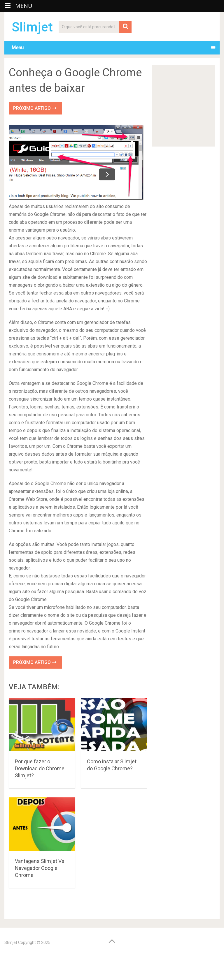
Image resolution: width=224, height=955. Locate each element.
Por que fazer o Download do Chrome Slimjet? (39, 768)
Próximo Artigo (35, 108)
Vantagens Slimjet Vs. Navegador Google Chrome (40, 868)
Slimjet (32, 27)
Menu (18, 47)
